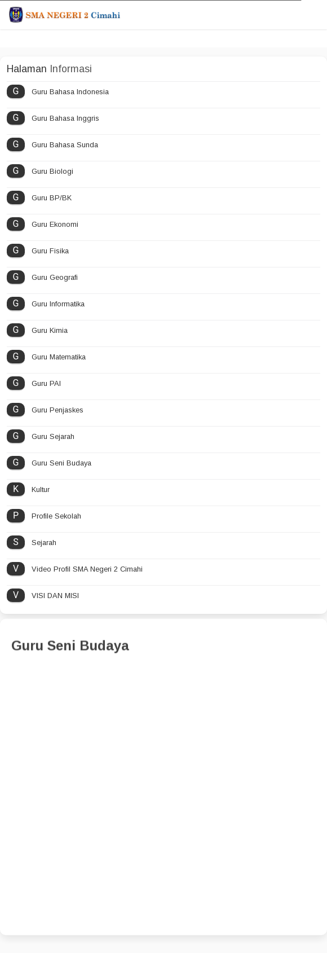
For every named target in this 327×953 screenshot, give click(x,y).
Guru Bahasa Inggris (65, 118)
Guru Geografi (55, 277)
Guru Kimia (50, 330)
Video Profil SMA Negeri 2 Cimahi (87, 569)
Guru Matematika (59, 357)
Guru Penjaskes (57, 410)
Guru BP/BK (52, 198)
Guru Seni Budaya (61, 463)
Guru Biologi (52, 171)
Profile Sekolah (56, 516)
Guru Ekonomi (55, 224)
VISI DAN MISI (55, 595)
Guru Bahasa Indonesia (70, 91)
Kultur (41, 489)
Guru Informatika (58, 304)
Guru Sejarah (53, 436)
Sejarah (44, 542)
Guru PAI (46, 383)
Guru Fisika (50, 251)
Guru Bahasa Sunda (65, 144)
